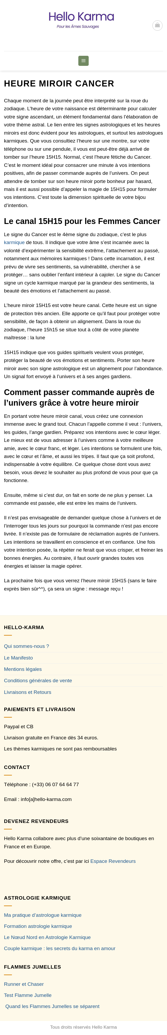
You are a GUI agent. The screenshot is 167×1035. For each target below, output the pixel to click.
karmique (14, 242)
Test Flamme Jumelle (28, 995)
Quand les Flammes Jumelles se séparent (52, 1006)
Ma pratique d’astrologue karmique (43, 915)
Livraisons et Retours (27, 692)
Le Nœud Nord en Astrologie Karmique (47, 937)
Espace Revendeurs (113, 861)
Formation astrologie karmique (38, 926)
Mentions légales (23, 669)
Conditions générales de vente (38, 680)
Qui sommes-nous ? (26, 646)
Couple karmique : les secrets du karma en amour (59, 948)
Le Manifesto (18, 658)
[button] (157, 25)
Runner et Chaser (24, 984)
